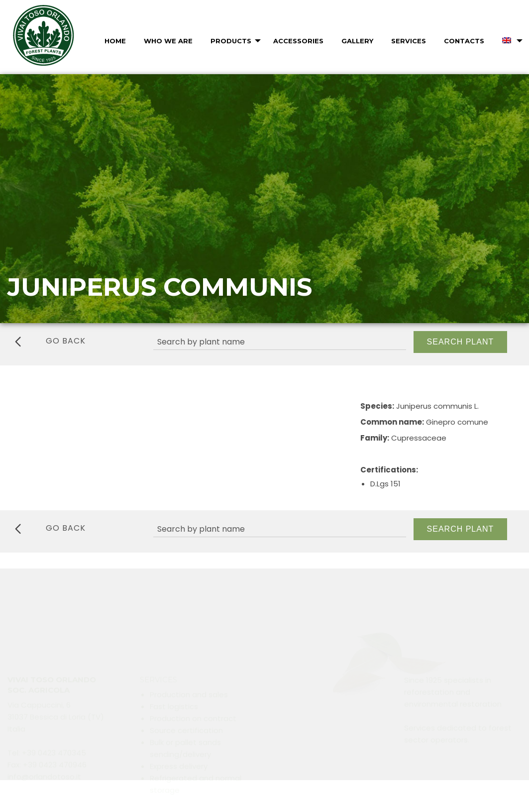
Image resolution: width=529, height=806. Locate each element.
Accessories (298, 41)
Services (408, 41)
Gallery (357, 41)
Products (231, 41)
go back (50, 341)
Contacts (464, 41)
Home (115, 41)
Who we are (168, 41)
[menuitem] (114, 41)
